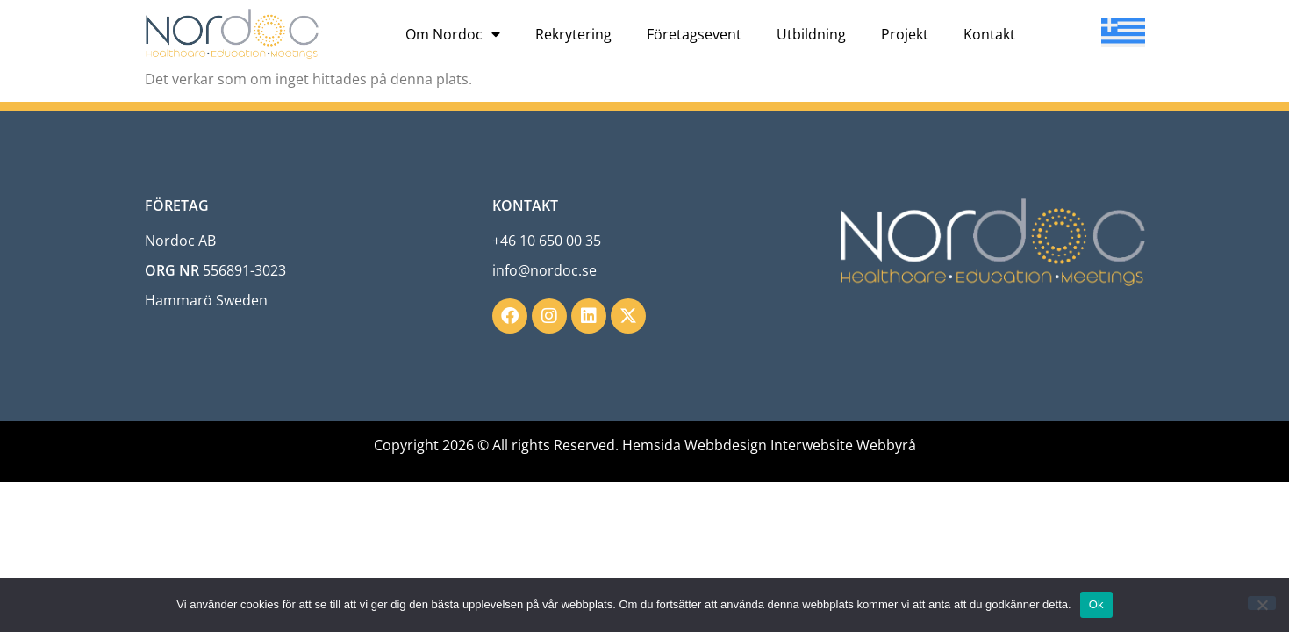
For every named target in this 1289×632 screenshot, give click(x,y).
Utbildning (811, 34)
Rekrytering (573, 34)
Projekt (904, 34)
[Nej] (1262, 603)
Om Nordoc (452, 34)
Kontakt (989, 34)
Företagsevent (694, 34)
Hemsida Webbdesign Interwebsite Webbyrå (769, 445)
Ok (1096, 604)
